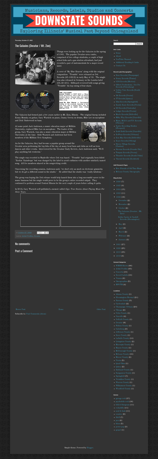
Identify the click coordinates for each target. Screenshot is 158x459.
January (122, 240)
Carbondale (121, 304)
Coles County (121, 313)
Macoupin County (123, 345)
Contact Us (120, 66)
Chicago (119, 310)
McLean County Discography (128, 172)
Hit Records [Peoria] (124, 96)
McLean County (122, 354)
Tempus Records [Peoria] (126, 153)
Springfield (120, 376)
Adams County (122, 294)
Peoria (118, 360)
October (122, 208)
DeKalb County (122, 319)
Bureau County (122, 301)
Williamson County (124, 386)
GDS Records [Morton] (125, 82)
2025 (118, 186)
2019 (118, 252)
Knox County (121, 335)
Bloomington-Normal (125, 297)
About (118, 56)
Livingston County (123, 342)
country (119, 414)
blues (118, 424)
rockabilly (120, 408)
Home (60, 309)
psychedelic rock (122, 402)
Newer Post (20, 309)
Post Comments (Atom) (36, 314)
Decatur (37, 236)
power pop (120, 427)
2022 (118, 197)
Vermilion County (123, 379)
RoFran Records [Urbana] (127, 135)
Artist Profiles (27, 236)
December (123, 201)
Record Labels (122, 275)
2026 (118, 182)
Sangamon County (124, 373)
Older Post (101, 309)
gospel (118, 430)
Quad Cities (120, 364)
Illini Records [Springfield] (127, 102)
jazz (117, 420)
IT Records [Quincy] (124, 99)
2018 (118, 256)
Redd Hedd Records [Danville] (128, 132)
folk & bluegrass (123, 405)
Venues (119, 278)
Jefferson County (123, 332)
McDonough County (124, 351)
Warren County (122, 382)
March (122, 232)
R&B (118, 417)
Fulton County (122, 326)
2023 (118, 193)
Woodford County (123, 389)
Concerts (119, 272)
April (121, 228)
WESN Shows (122, 266)
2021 (118, 244)
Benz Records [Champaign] (127, 75)
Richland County (123, 370)
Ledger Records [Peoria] (126, 111)
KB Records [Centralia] (126, 108)
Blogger (90, 448)
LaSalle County (122, 338)
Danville (119, 316)
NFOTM (119, 285)
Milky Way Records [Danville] (128, 118)
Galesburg (120, 329)
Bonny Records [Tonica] (126, 79)
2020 (118, 248)
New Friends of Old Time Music (129, 169)
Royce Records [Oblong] (126, 141)
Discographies (121, 281)
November (123, 204)
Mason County (122, 348)
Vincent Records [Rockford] (127, 159)
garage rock (121, 398)
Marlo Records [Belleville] (127, 114)
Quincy (118, 367)
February (123, 236)
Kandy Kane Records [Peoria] (128, 105)
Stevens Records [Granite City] (129, 149)
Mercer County (122, 357)
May (121, 224)
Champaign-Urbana (124, 307)
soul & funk (121, 411)
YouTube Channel (123, 59)
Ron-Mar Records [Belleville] (128, 138)
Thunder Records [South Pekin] (129, 156)
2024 (118, 189)
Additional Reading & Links (127, 62)
